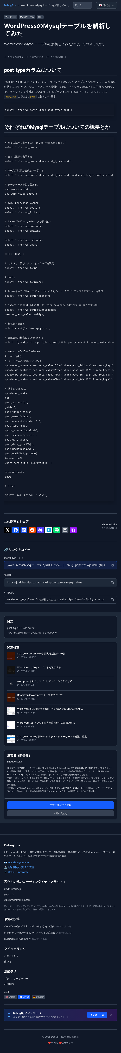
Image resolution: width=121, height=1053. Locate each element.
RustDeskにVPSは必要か (17, 939)
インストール (97, 1015)
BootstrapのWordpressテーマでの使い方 (39, 695)
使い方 (7, 961)
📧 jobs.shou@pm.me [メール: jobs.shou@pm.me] (16, 862)
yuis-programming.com (17, 900)
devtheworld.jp (12, 889)
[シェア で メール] (65, 530)
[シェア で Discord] (40, 530)
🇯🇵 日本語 (107, 5)
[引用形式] (56, 599)
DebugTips (10, 5)
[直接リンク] (56, 582)
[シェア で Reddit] (32, 530)
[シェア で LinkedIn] (24, 530)
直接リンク (10, 575)
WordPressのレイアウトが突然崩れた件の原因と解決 (46, 722)
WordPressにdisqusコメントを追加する (39, 667)
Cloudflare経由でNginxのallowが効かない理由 (29, 926)
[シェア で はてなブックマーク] (48, 530)
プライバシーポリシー (16, 978)
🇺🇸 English (10, 996)
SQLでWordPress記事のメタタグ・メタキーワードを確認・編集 (52, 736)
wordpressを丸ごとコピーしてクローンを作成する (44, 681)
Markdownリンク (14, 557)
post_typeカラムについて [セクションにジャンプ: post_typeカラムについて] (21, 628)
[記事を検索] (82, 5)
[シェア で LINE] (56, 530)
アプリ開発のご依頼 (60, 805)
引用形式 (9, 592)
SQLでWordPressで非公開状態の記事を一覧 (41, 653)
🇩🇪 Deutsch (38, 996)
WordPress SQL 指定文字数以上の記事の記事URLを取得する (50, 708)
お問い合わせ (60, 813)
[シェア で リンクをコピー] (73, 530)
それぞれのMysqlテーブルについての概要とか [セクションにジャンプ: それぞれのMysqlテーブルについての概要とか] (32, 632)
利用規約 (9, 984)
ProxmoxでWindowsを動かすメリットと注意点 (29, 932)
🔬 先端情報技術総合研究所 (19, 867)
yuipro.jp (9, 894)
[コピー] (112, 565)
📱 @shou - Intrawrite (16, 872)
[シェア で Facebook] (15, 530)
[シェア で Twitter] (7, 530)
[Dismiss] (111, 1015)
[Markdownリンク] (56, 565)
